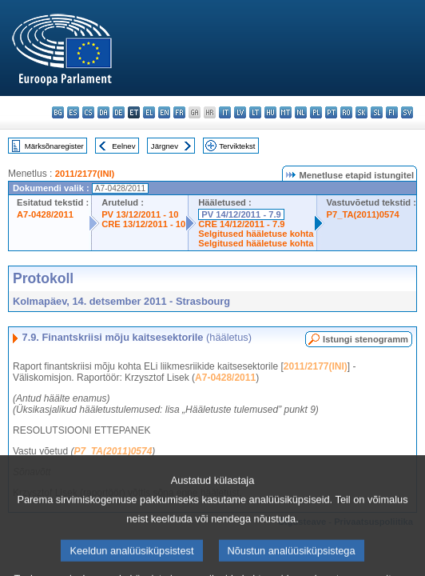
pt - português (331, 112)
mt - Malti (286, 112)
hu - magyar (270, 112)
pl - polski (316, 112)
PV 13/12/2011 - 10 (139, 214)
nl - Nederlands (301, 112)
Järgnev (164, 146)
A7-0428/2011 (45, 214)
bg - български (58, 112)
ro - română (346, 112)
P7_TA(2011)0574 (363, 214)
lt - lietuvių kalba (255, 112)
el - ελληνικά (149, 112)
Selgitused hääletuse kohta (255, 233)
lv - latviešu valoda (240, 112)
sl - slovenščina (377, 112)
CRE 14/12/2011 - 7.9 (241, 224)
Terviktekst (237, 146)
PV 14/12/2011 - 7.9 (241, 214)
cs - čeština (88, 112)
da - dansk (103, 112)
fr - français (179, 112)
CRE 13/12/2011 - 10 (143, 224)
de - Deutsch (119, 112)
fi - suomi (392, 112)
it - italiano (225, 112)
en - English (164, 112)
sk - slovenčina (361, 112)
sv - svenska (407, 112)
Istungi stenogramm (365, 339)
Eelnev (123, 146)
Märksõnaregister (54, 146)
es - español (73, 112)
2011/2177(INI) (85, 173)
